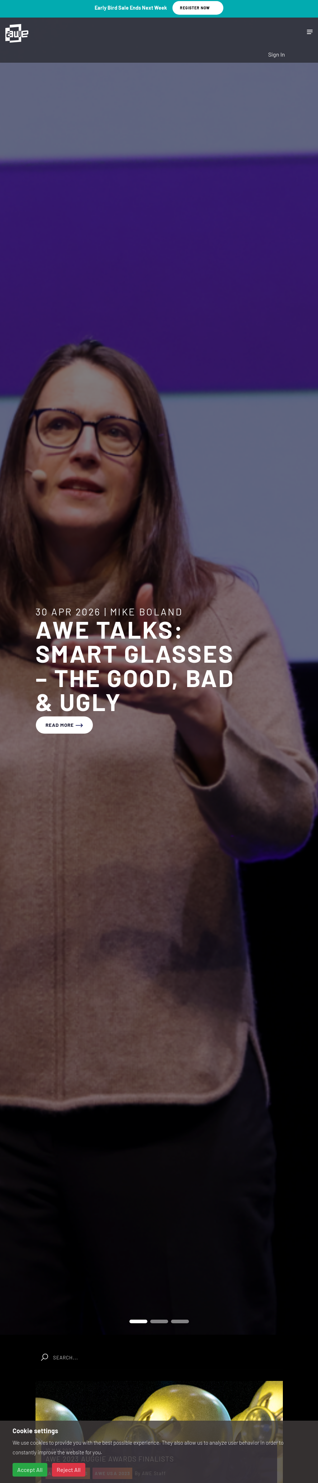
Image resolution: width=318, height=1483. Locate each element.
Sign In (276, 54)
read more (64, 725)
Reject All (69, 1469)
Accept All (30, 1469)
